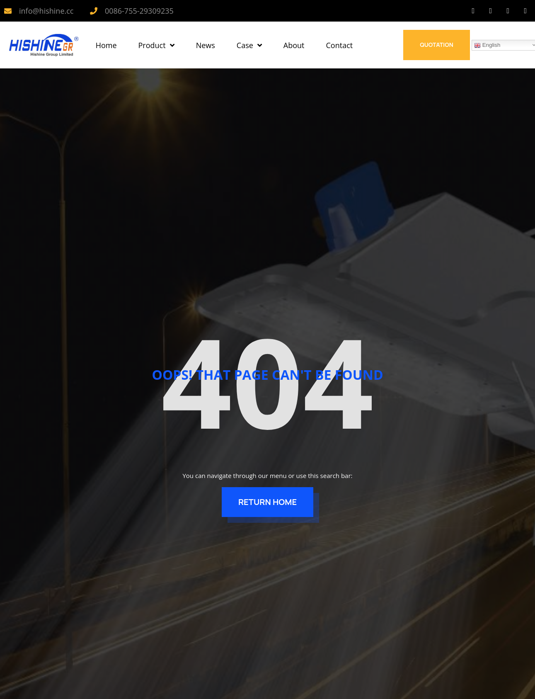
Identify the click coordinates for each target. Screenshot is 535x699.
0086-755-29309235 (139, 11)
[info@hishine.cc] (8, 11)
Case (249, 45)
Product (156, 45)
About (294, 45)
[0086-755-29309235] (93, 11)
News (205, 45)
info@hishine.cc (46, 11)
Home (106, 45)
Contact (339, 45)
